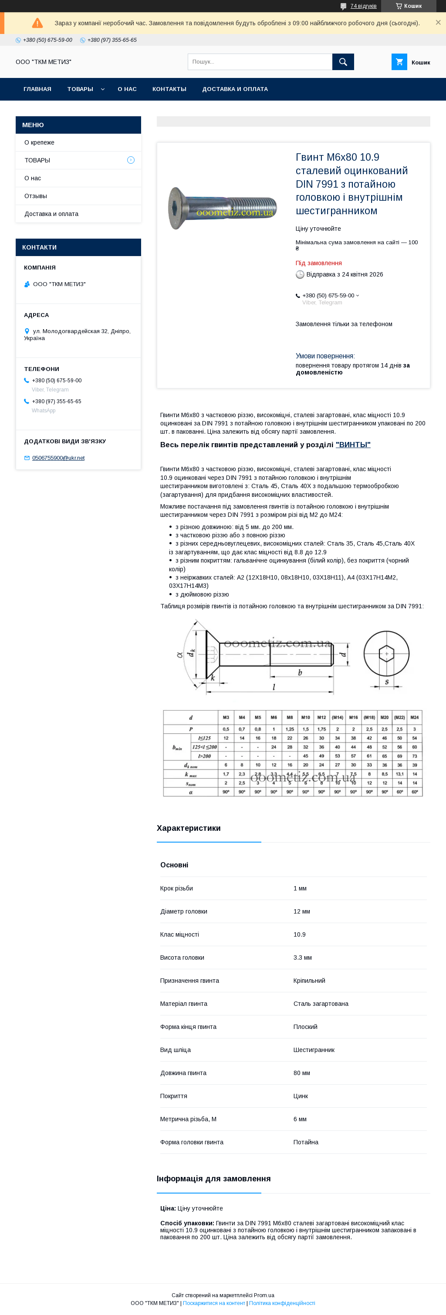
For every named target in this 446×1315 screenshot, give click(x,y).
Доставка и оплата (235, 89)
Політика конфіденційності (282, 1303)
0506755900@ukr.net (58, 458)
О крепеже (39, 142)
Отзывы (35, 195)
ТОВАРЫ (80, 89)
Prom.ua (264, 1295)
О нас (127, 89)
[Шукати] (343, 62)
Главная (37, 89)
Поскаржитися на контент (214, 1303)
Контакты (169, 89)
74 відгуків (364, 6)
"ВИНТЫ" (353, 445)
